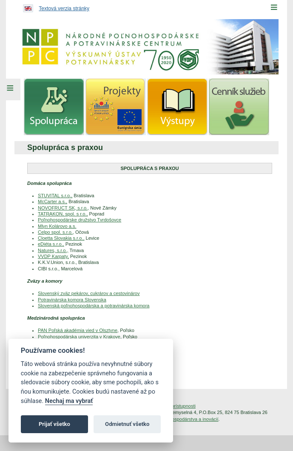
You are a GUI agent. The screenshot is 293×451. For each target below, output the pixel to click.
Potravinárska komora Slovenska (72, 299)
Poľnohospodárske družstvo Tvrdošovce (79, 219)
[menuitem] (54, 107)
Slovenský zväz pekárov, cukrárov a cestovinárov (88, 293)
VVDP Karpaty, (53, 256)
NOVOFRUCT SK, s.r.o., (63, 207)
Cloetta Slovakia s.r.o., (61, 238)
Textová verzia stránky (64, 8)
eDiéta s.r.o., (51, 244)
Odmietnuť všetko (127, 424)
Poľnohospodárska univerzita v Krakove (79, 336)
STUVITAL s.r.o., (55, 195)
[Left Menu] (10, 89)
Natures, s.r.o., (53, 250)
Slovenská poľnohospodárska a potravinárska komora (93, 305)
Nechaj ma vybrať (69, 401)
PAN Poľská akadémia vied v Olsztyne (77, 330)
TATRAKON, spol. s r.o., (63, 213)
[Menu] (274, 7)
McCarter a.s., (52, 201)
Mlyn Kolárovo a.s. (57, 226)
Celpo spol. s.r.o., (56, 232)
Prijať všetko (54, 424)
